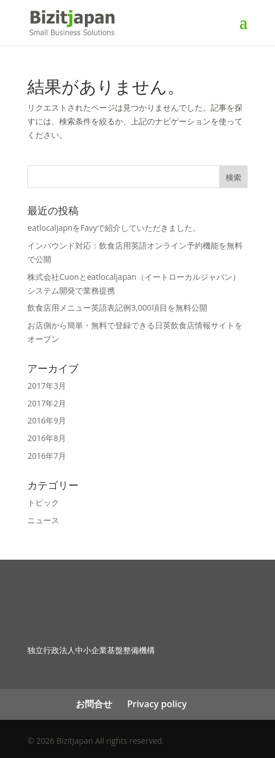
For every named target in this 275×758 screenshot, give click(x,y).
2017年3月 (46, 385)
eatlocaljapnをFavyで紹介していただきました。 (113, 227)
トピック (43, 502)
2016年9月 (46, 420)
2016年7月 (46, 455)
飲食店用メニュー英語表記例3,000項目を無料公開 (117, 307)
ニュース (43, 520)
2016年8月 (46, 438)
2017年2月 (46, 403)
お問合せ (94, 704)
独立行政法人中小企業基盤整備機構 (91, 650)
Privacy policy (157, 704)
